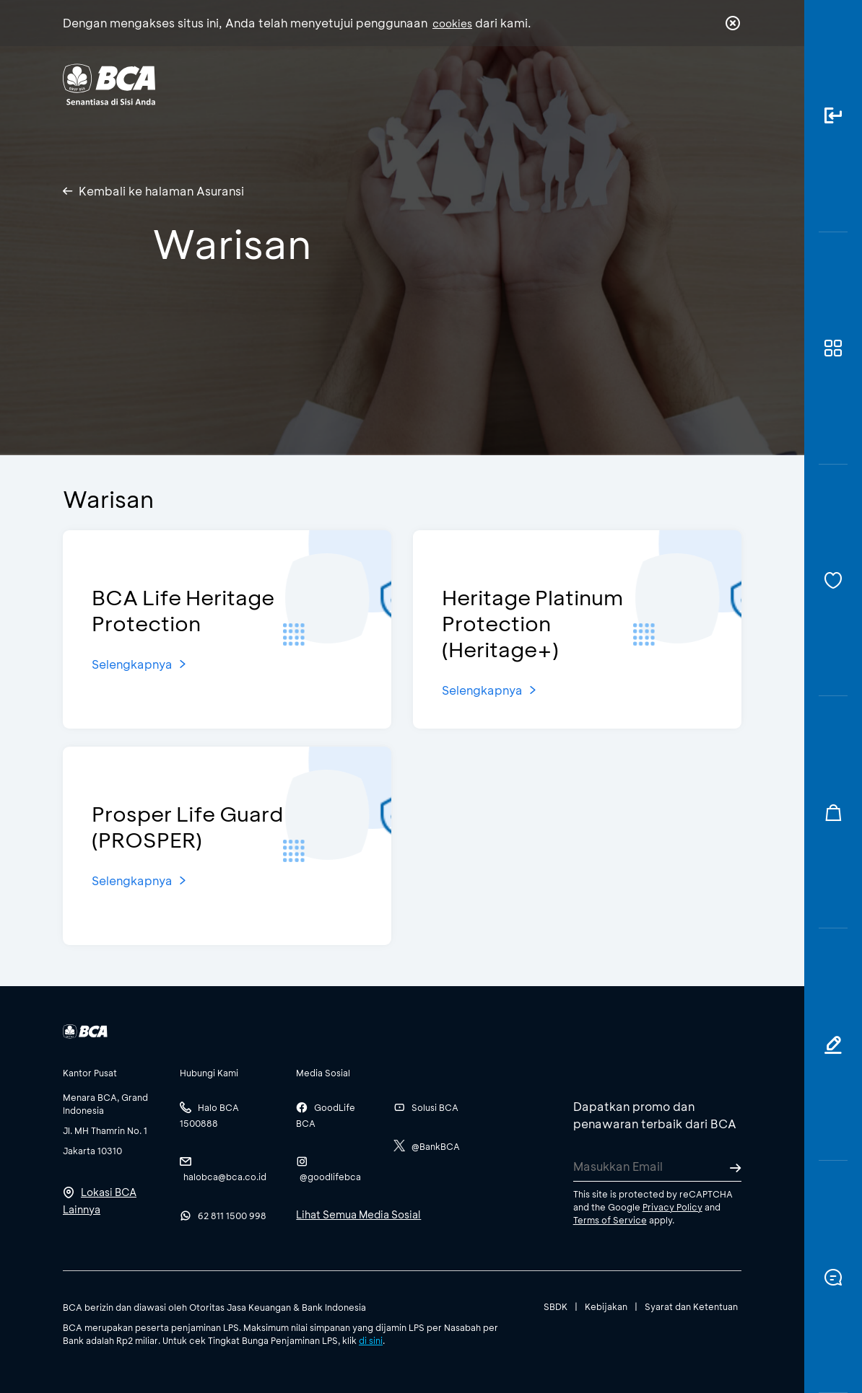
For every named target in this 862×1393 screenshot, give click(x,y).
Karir (550, 83)
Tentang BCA (467, 83)
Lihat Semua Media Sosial (358, 1214)
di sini (371, 1340)
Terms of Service (610, 1220)
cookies (452, 23)
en (728, 84)
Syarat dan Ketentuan (691, 1306)
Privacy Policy (672, 1207)
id (703, 84)
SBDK (555, 1306)
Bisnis (383, 83)
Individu (313, 83)
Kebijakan (606, 1306)
